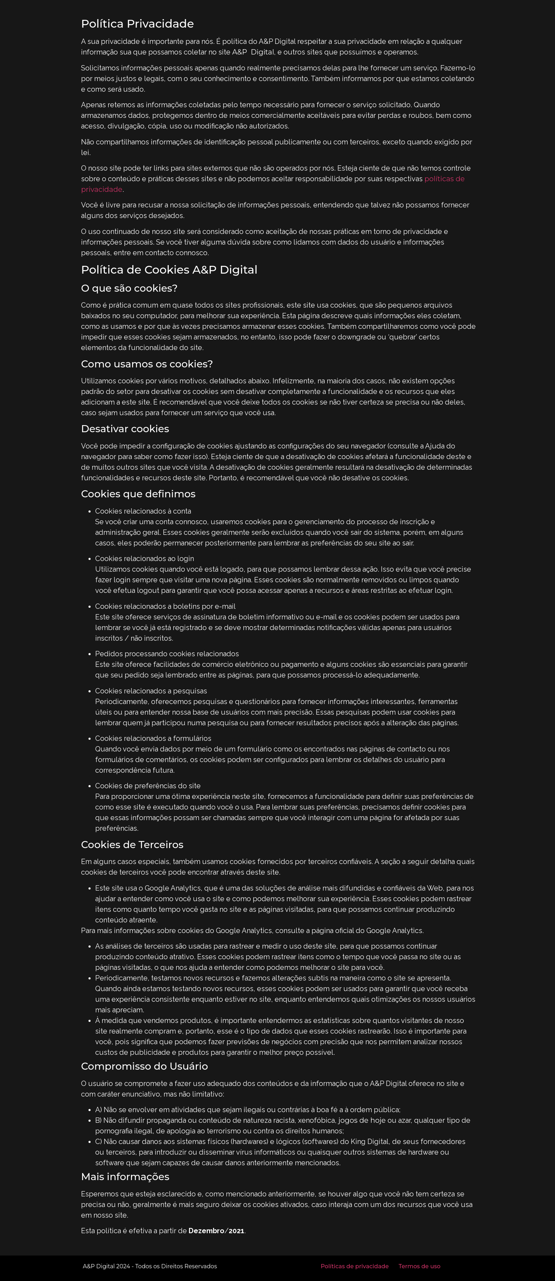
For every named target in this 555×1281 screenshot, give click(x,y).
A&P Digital (253, 52)
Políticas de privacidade (355, 1266)
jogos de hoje (362, 1120)
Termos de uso (419, 1266)
